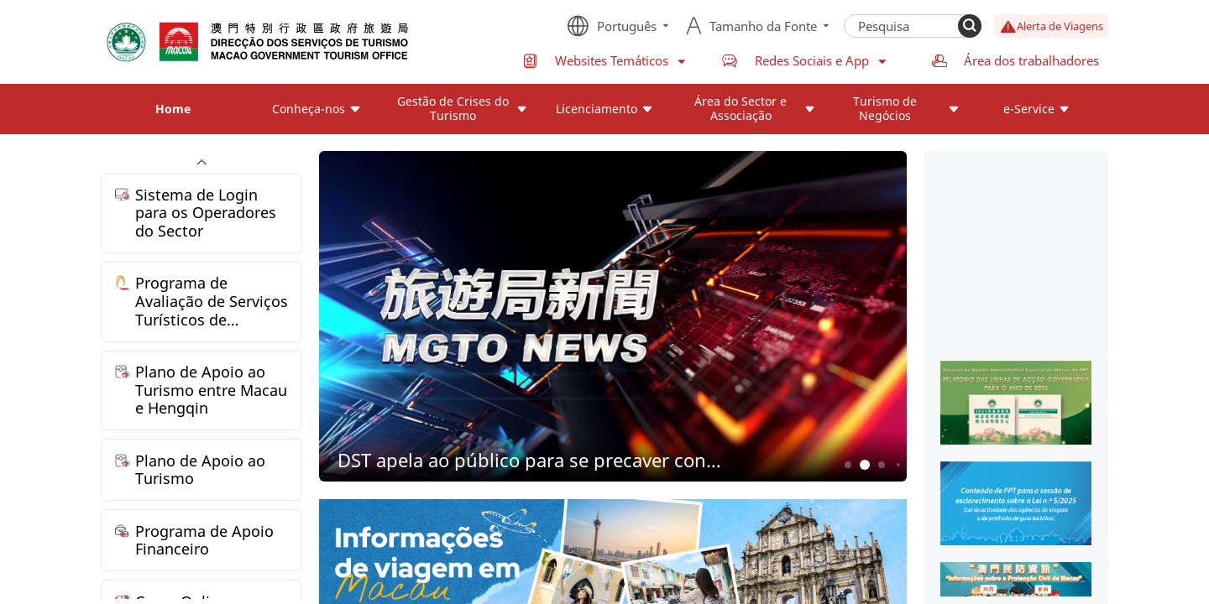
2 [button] (865, 465)
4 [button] (898, 464)
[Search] (969, 26)
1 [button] (848, 465)
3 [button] (882, 465)
